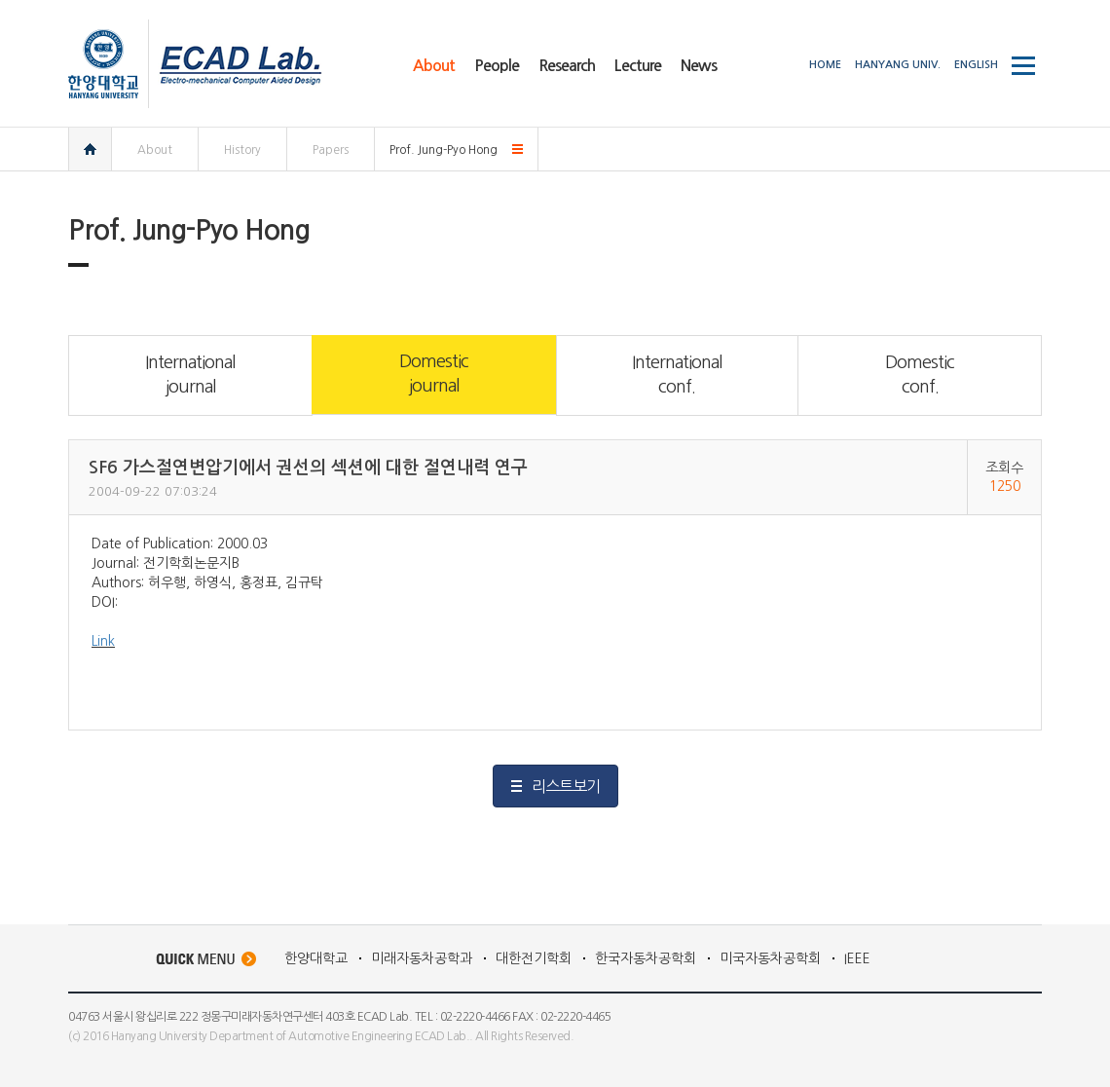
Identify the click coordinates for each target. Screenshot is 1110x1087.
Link (103, 641)
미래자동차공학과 (421, 958)
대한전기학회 (534, 958)
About (154, 150)
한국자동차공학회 (645, 958)
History (242, 150)
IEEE (857, 958)
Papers (331, 150)
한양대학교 (316, 958)
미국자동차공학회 (770, 958)
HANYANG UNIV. (898, 64)
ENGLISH (976, 64)
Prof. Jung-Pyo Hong (443, 150)
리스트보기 (566, 786)
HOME (825, 64)
